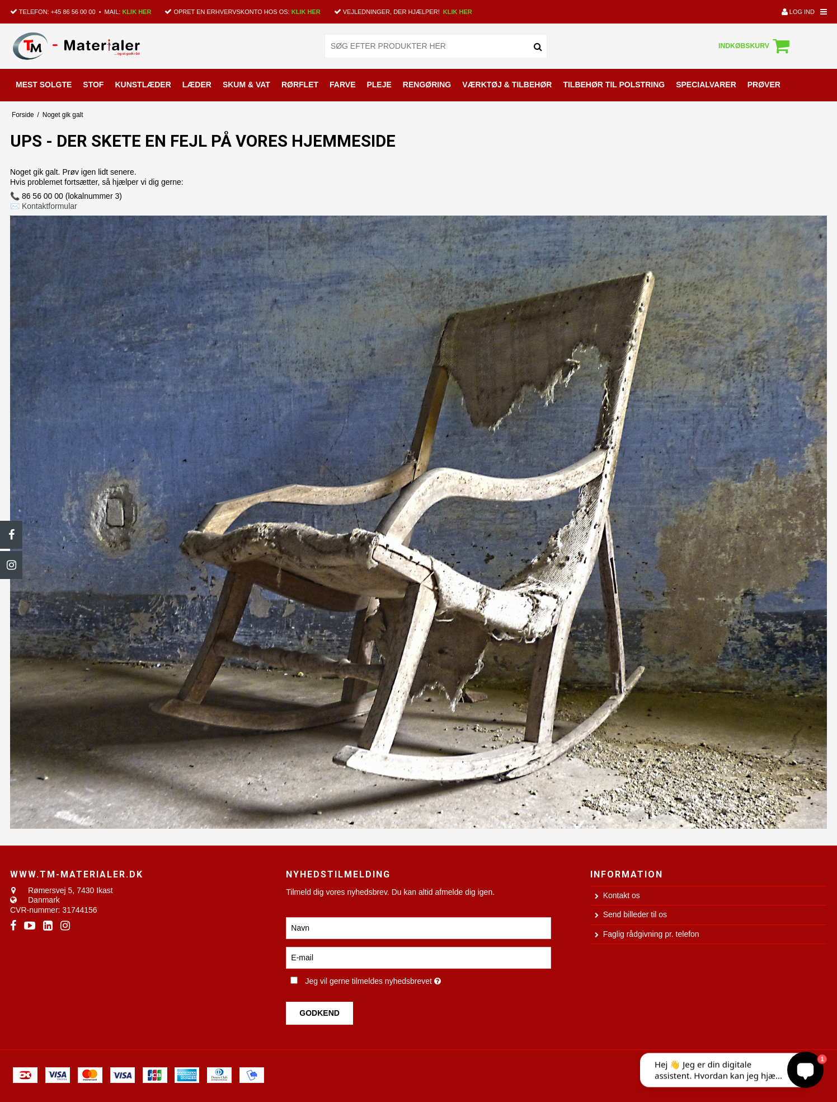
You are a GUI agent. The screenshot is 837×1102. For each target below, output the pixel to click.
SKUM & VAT (246, 84)
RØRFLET (299, 84)
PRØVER (763, 84)
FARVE (342, 84)
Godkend (319, 1012)
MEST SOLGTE (44, 84)
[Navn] (418, 927)
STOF (93, 84)
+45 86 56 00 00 (73, 11)
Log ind (798, 11)
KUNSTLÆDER (143, 84)
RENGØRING (427, 84)
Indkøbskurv (755, 46)
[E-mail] (418, 956)
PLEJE (378, 84)
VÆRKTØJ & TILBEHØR (507, 84)
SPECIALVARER (706, 84)
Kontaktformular (49, 206)
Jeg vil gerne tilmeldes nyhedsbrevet (409, 979)
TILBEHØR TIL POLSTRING (614, 84)
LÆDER (196, 84)
